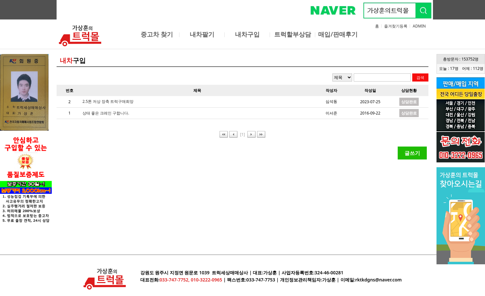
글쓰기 (412, 153)
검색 (420, 77)
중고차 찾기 (157, 34)
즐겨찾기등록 (395, 26)
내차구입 (247, 34)
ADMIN (419, 26)
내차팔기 (202, 34)
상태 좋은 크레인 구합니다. (105, 113)
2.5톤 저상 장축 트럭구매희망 (108, 101)
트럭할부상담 (292, 34)
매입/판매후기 (338, 34)
